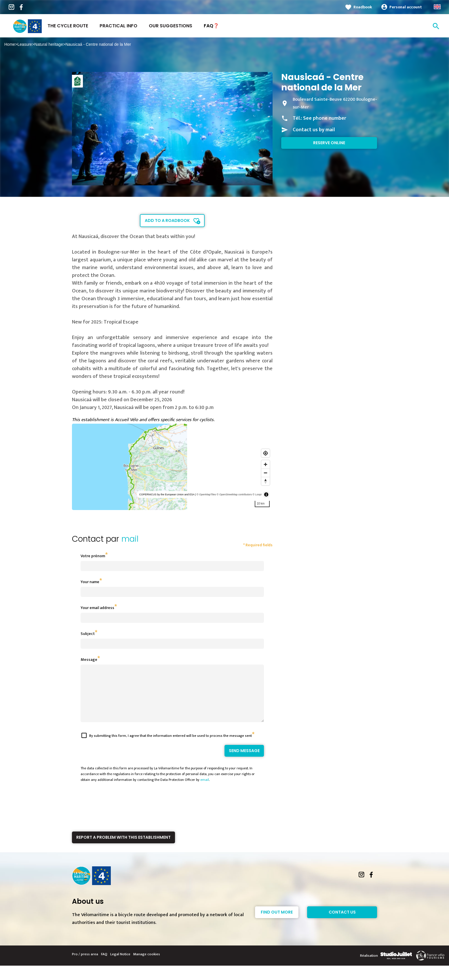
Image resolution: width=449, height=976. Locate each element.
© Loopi (257, 494)
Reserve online (329, 143)
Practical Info (118, 25)
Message (89, 659)
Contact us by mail (314, 129)
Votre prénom (93, 556)
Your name (90, 582)
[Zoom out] (265, 473)
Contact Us (342, 922)
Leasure (25, 44)
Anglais (437, 7)
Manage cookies (146, 964)
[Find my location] (265, 453)
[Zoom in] (265, 464)
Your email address (97, 607)
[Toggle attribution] (266, 494)
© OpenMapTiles (206, 494)
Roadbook (362, 7)
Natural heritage (48, 44)
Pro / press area (85, 964)
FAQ (104, 964)
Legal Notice (120, 964)
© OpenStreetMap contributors (234, 494)
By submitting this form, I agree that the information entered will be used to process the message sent (170, 746)
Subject (88, 633)
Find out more (277, 922)
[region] (172, 467)
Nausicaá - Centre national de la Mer (98, 44)
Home (9, 44)
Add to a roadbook (167, 220)
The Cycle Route (67, 25)
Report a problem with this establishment (123, 848)
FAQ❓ (211, 25)
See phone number (324, 118)
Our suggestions (170, 25)
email (204, 790)
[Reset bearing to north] (265, 481)
